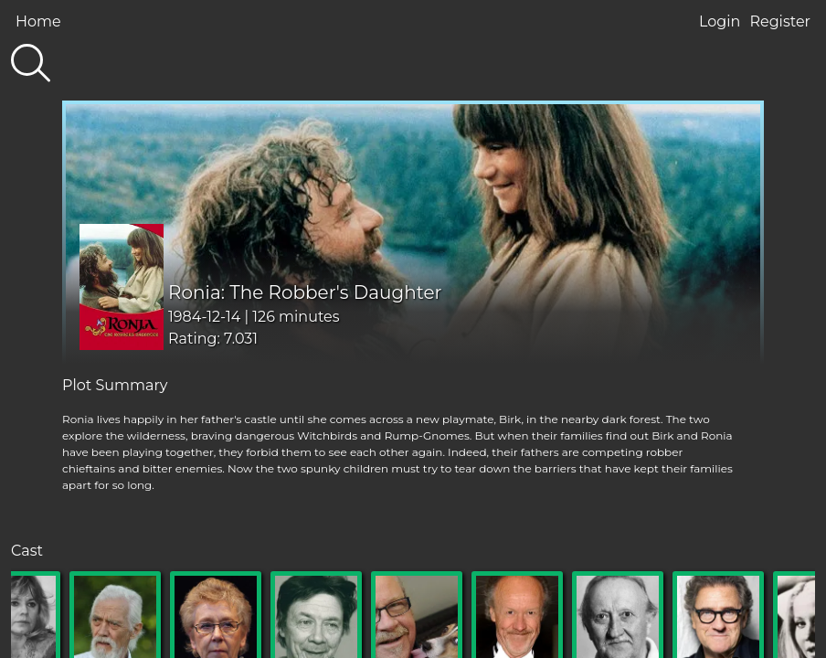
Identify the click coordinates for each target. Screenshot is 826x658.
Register (779, 21)
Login (719, 21)
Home (38, 21)
